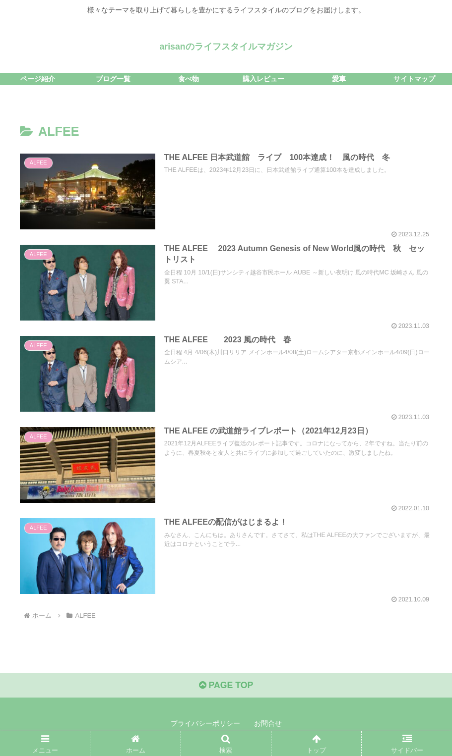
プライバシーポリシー (205, 725)
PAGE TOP (226, 687)
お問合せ (268, 725)
